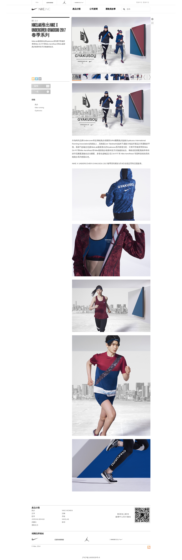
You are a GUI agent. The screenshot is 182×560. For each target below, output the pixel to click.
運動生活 (35, 525)
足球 (33, 513)
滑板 (63, 516)
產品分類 (76, 9)
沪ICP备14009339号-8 (91, 557)
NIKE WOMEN (67, 510)
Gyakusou (38, 111)
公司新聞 (93, 9)
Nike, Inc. (52, 9)
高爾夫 (34, 522)
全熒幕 (152, 23)
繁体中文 (146, 2)
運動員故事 (111, 9)
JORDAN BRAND (38, 519)
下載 (152, 19)
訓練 (63, 513)
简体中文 (139, 2)
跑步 (36, 104)
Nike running (39, 108)
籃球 (33, 516)
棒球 (63, 522)
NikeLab (65, 519)
